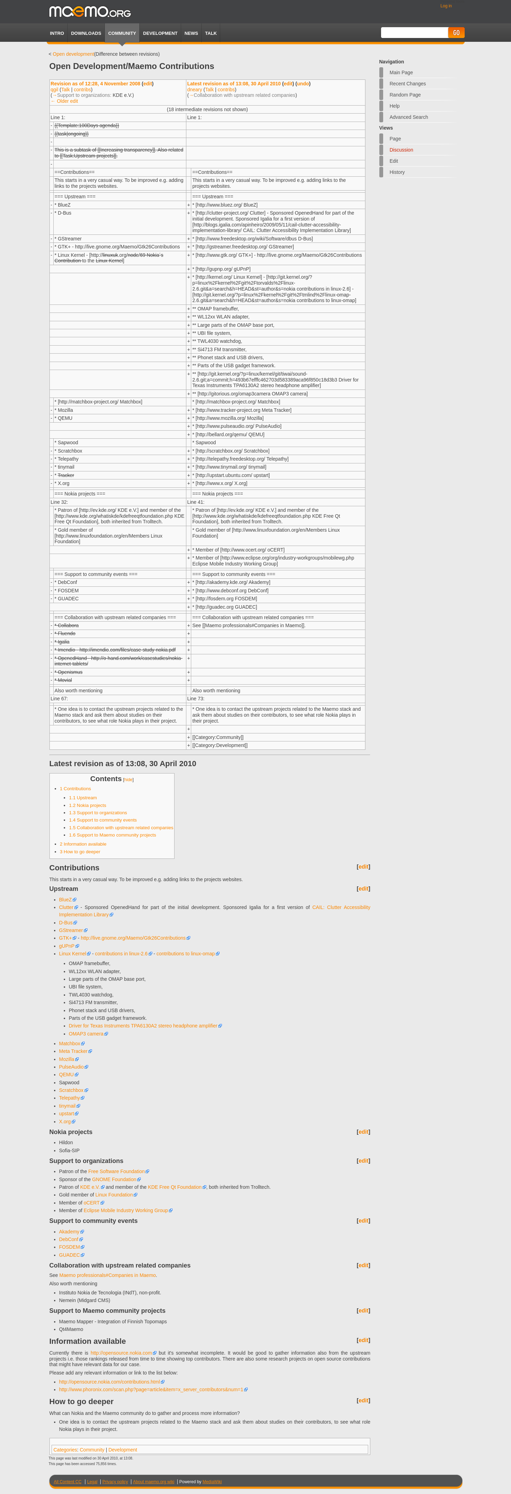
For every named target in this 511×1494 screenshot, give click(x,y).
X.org (65, 1121)
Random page (405, 95)
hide (128, 779)
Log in (446, 5)
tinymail (67, 1106)
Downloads (86, 33)
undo (303, 83)
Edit (394, 161)
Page (395, 138)
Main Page (401, 72)
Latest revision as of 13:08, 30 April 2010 (234, 83)
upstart (66, 1113)
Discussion (401, 150)
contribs (82, 89)
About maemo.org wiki (154, 1481)
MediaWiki (212, 1481)
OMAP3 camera (86, 1034)
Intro (57, 33)
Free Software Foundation (116, 1171)
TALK (211, 33)
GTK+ (65, 938)
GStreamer (71, 930)
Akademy (69, 1231)
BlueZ (65, 899)
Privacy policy (115, 1481)
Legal (92, 1481)
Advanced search (409, 117)
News (191, 33)
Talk (65, 89)
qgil (54, 89)
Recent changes (408, 83)
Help (395, 106)
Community (122, 33)
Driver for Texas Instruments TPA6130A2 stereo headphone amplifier (143, 1026)
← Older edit (64, 101)
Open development (73, 54)
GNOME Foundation (114, 1179)
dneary (194, 89)
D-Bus (66, 922)
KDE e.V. (90, 1187)
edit (147, 83)
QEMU (66, 1074)
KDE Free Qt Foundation (175, 1187)
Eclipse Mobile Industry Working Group (126, 1210)
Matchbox (69, 1043)
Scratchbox (71, 1090)
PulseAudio (71, 1067)
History (397, 172)
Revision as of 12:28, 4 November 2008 (95, 83)
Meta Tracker (73, 1051)
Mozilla (67, 1059)
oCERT (92, 1203)
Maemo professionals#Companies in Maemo (107, 1275)
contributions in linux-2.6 (121, 953)
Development (160, 33)
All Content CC (68, 1481)
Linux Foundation (114, 1194)
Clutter (66, 907)
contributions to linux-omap (185, 953)
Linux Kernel (72, 953)
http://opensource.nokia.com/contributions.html (109, 1382)
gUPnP (67, 946)
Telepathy (69, 1098)
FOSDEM (69, 1247)
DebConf (68, 1239)
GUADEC (69, 1255)
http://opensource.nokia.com (121, 1353)
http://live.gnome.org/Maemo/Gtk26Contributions (133, 938)
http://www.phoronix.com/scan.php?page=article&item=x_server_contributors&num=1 (151, 1389)
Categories (65, 1450)
